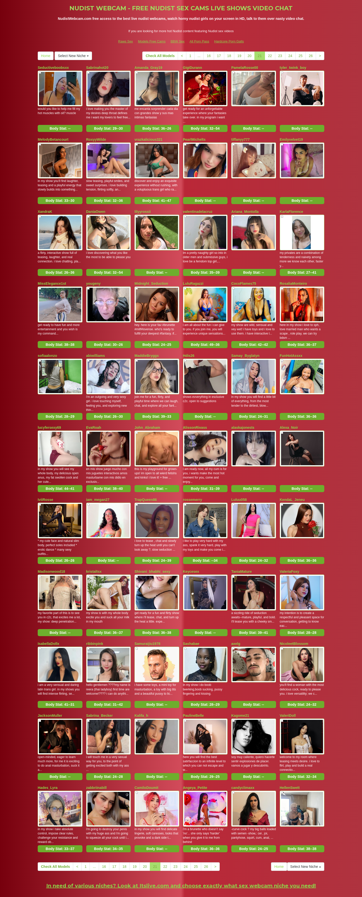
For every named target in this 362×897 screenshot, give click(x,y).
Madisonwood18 (51, 551)
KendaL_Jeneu (292, 482)
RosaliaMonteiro (293, 275)
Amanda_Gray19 (148, 68)
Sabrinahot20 (97, 68)
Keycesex (191, 551)
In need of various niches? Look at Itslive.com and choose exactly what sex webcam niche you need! (181, 854)
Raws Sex (125, 41)
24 (290, 56)
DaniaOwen (95, 206)
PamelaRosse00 (244, 68)
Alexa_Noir (289, 413)
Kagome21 (240, 690)
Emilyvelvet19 (291, 137)
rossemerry (192, 482)
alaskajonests (242, 413)
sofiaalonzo (47, 344)
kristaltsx (94, 551)
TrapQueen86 (145, 482)
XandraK (45, 206)
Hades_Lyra (48, 759)
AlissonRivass (195, 413)
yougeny (93, 275)
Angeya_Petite (195, 759)
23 (280, 56)
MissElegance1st (52, 275)
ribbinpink (94, 621)
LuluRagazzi (193, 275)
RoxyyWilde (96, 137)
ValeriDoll (288, 690)
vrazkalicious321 (148, 137)
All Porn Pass (199, 41)
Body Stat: (60, 126)
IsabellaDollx (48, 621)
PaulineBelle (193, 690)
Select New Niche (73, 56)
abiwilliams (95, 344)
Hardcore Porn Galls (229, 41)
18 (229, 56)
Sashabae (191, 621)
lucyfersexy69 (49, 413)
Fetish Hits (221, 889)
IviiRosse (45, 482)
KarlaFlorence (291, 206)
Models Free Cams (152, 41)
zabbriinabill (96, 759)
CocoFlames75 (243, 275)
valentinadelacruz (198, 206)
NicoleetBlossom (294, 621)
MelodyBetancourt (53, 137)
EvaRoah (93, 413)
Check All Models (160, 56)
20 (250, 56)
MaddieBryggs (146, 344)
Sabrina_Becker (99, 690)
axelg (235, 621)
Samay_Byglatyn (245, 344)
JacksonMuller (50, 690)
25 (301, 56)
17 (219, 56)
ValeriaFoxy (289, 551)
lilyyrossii (142, 206)
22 (270, 56)
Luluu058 (239, 482)
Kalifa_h (141, 690)
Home (45, 56)
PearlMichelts (194, 137)
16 (209, 56)
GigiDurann (192, 68)
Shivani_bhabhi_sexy (152, 551)
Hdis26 (189, 344)
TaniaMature (241, 551)
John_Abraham (147, 413)
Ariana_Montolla (245, 206)
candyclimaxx (242, 759)
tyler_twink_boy (293, 68)
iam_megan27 (98, 482)
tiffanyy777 (240, 137)
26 (311, 56)
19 (239, 56)
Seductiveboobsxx (53, 68)
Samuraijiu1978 (147, 621)
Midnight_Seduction (151, 275)
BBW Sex (177, 41)
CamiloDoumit (146, 759)
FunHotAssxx (291, 344)
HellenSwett (290, 759)
